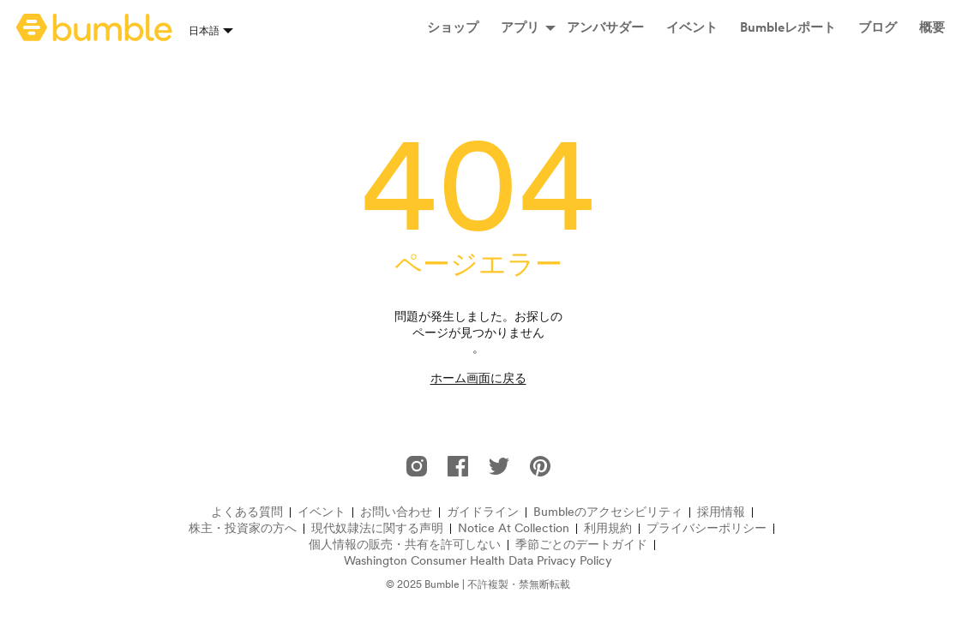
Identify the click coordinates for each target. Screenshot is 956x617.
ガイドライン (483, 512)
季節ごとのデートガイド (581, 544)
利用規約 (608, 528)
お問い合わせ (396, 512)
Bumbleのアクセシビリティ (607, 512)
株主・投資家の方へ (243, 528)
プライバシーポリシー (706, 528)
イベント (322, 512)
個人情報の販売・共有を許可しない (405, 544)
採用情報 (721, 512)
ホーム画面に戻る (478, 377)
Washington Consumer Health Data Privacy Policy (478, 561)
